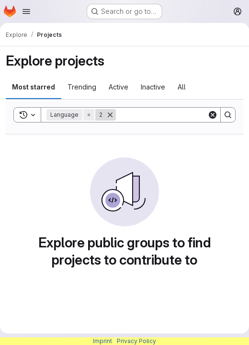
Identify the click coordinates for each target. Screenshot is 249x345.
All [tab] (182, 87)
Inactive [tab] (153, 87)
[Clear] (212, 115)
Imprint (102, 341)
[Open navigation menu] (26, 11)
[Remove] (110, 115)
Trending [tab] (82, 87)
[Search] (175, 115)
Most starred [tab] (33, 87)
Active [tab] (118, 87)
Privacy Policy (136, 341)
